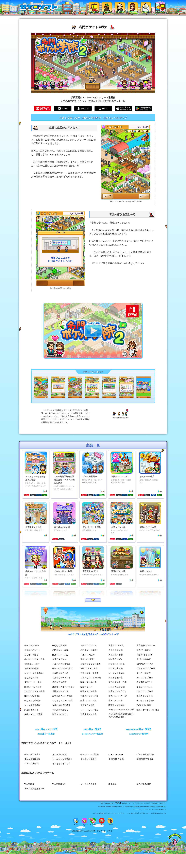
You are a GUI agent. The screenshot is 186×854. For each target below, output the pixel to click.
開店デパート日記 (60, 655)
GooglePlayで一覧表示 (92, 734)
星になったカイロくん (34, 659)
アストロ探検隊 (115, 650)
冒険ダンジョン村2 (89, 696)
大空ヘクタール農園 (89, 673)
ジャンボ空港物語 (32, 705)
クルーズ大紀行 (87, 655)
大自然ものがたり (32, 650)
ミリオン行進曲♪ (31, 655)
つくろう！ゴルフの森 (62, 700)
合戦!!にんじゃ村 (32, 664)
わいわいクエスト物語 (34, 691)
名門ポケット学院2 (89, 650)
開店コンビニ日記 (88, 700)
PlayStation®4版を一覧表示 (138, 729)
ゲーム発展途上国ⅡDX (34, 789)
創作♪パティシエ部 (89, 668)
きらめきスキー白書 (117, 682)
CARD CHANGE (115, 754)
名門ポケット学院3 (145, 700)
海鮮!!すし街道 (87, 659)
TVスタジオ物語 (144, 705)
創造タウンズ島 (87, 705)
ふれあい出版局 (115, 668)
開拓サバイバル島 (116, 664)
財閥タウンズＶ (115, 659)
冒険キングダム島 (60, 691)
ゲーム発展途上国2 (145, 754)
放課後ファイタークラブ (63, 687)
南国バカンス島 (115, 700)
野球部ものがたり (145, 682)
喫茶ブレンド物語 (116, 705)
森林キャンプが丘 (145, 696)
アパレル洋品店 (144, 659)
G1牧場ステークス (145, 664)
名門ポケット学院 (60, 650)
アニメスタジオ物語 (61, 664)
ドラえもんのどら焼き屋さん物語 (121, 710)
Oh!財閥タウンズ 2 (145, 759)
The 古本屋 (29, 784)
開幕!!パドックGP (145, 655)
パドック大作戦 (31, 764)
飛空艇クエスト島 (88, 714)
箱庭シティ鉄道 (59, 682)
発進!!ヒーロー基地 (33, 682)
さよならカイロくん (61, 764)
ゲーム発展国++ (31, 645)
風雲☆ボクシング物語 (62, 696)
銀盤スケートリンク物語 (148, 710)
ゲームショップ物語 (89, 754)
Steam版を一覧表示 (92, 729)
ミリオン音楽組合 (88, 759)
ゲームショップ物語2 (62, 759)
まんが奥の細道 (59, 754)
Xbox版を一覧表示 (46, 734)
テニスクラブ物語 (145, 678)
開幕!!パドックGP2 (32, 687)
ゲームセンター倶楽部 (62, 668)
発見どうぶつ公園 (116, 687)
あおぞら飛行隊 (115, 678)
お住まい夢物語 (31, 668)
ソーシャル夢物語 (116, 673)
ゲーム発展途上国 (32, 754)
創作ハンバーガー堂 (117, 696)
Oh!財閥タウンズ (116, 759)
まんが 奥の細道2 (32, 759)
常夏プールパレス (145, 687)
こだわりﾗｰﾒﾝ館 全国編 (90, 678)
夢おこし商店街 (144, 673)
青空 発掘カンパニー (146, 645)
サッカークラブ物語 (146, 668)
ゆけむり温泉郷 (59, 645)
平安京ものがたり (60, 710)
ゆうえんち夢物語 (32, 700)
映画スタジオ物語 (88, 691)
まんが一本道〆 (144, 650)
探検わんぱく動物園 (61, 705)
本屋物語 (112, 784)
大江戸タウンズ (59, 659)
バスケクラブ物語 (145, 691)
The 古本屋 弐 (58, 784)
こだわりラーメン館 (61, 678)
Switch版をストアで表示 (46, 729)
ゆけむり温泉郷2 (32, 696)
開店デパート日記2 (117, 691)
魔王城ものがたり (60, 714)
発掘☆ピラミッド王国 (90, 664)
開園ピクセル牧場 (88, 682)
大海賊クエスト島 (60, 673)
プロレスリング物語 (89, 710)
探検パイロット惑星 (33, 714)
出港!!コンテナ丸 (116, 645)
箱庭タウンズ (86, 687)
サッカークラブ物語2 (34, 673)
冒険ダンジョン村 (88, 645)
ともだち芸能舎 (31, 678)
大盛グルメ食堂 (115, 655)
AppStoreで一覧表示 (138, 734)
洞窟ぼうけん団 (31, 710)
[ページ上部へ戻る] (175, 845)
